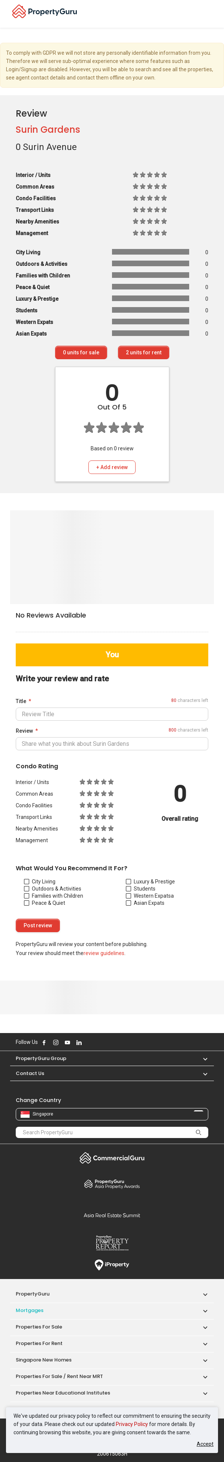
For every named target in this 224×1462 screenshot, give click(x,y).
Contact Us (30, 1073)
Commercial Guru (112, 1158)
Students (140, 889)
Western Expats (148, 896)
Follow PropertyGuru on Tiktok (98, 1042)
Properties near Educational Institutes (63, 1392)
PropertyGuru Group (41, 1058)
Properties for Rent (39, 1343)
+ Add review (112, 467)
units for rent (143, 352)
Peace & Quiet (44, 903)
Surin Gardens (48, 129)
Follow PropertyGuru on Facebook (44, 1042)
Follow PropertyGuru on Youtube (67, 1042)
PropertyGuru (32, 1293)
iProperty (112, 1265)
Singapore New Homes (44, 1359)
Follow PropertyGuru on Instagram (55, 1042)
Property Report (112, 1243)
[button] (201, 1058)
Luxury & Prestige (150, 882)
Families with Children (53, 896)
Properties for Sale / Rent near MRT (59, 1376)
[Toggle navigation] (213, 14)
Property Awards (112, 1184)
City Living (39, 882)
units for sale (81, 352)
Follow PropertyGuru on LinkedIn (79, 1042)
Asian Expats (145, 903)
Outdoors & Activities (52, 889)
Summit (112, 1215)
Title (21, 701)
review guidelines (104, 953)
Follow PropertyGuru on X (89, 1042)
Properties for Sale (39, 1326)
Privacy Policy (132, 1424)
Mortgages (29, 1310)
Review (24, 731)
